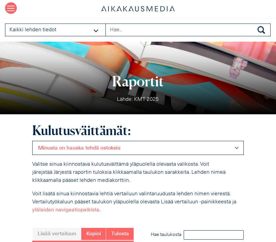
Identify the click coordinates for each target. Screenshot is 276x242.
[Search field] (188, 30)
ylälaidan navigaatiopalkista (65, 210)
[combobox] (137, 148)
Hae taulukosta (197, 235)
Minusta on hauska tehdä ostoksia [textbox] (79, 148)
